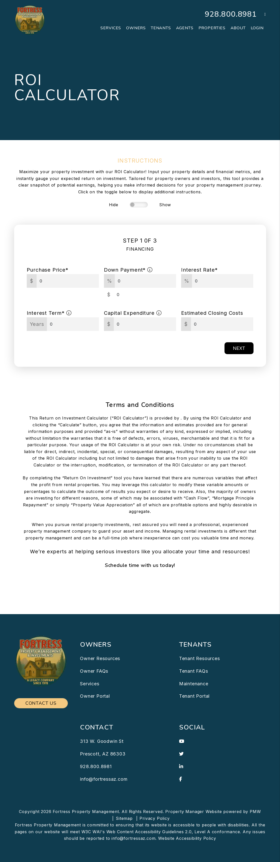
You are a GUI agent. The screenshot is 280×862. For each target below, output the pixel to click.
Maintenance (193, 683)
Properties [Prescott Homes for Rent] (212, 28)
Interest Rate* (199, 270)
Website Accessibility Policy (187, 838)
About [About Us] (238, 28)
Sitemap (124, 818)
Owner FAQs (94, 671)
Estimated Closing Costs (212, 313)
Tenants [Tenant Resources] (161, 28)
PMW (255, 811)
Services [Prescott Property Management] (110, 28)
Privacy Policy (154, 818)
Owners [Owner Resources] (136, 28)
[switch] (139, 204)
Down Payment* (128, 270)
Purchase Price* (47, 270)
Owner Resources (100, 658)
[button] (261, 14)
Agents (184, 28)
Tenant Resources (199, 658)
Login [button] (257, 28)
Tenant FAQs (193, 671)
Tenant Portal (194, 696)
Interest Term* (49, 313)
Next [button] (239, 348)
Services (89, 683)
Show (165, 204)
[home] (30, 19)
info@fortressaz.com (103, 779)
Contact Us (41, 703)
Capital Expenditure (133, 313)
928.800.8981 (231, 14)
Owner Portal (95, 696)
